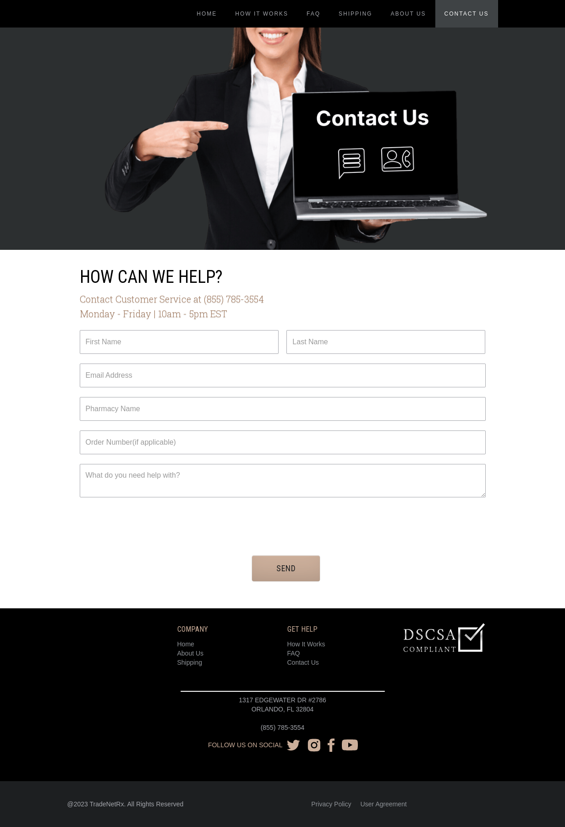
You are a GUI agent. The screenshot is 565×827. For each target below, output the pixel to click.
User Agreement (383, 804)
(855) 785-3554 (283, 727)
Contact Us (303, 662)
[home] (123, 4)
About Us (190, 653)
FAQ (313, 14)
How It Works (306, 644)
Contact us (466, 14)
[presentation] (149, 525)
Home (207, 14)
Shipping (355, 14)
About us (408, 14)
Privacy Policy (331, 804)
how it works (261, 14)
